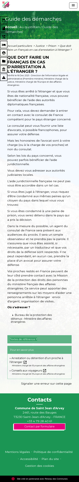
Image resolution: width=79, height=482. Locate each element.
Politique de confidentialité (53, 452)
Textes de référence (22, 339)
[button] (39, 318)
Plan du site (50, 459)
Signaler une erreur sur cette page (46, 383)
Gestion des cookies (39, 465)
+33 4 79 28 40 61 (39, 421)
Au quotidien (29, 27)
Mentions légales (17, 452)
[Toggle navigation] (73, 5)
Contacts (40, 400)
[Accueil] (6, 5)
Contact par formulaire (39, 426)
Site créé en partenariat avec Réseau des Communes (39, 479)
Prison (52, 45)
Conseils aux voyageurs (29, 370)
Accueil (11, 27)
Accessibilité (29, 459)
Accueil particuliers (20, 45)
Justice (40, 45)
